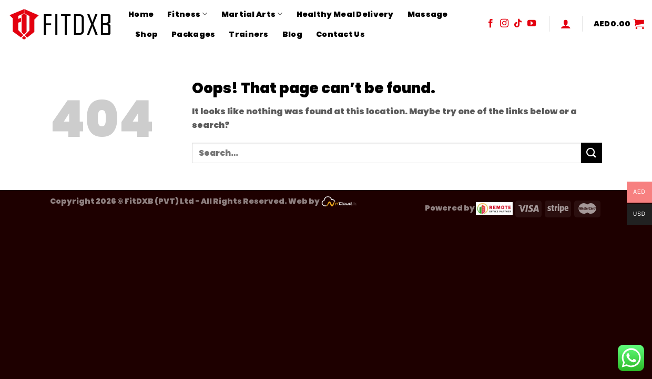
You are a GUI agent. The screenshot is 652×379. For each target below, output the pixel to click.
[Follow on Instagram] (504, 23)
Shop (146, 34)
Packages (193, 34)
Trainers (248, 34)
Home (141, 14)
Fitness (187, 14)
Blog (292, 34)
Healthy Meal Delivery (345, 14)
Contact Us (340, 34)
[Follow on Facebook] (490, 23)
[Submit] (591, 153)
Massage (427, 14)
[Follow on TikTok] (518, 23)
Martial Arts (252, 14)
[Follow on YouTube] (531, 23)
